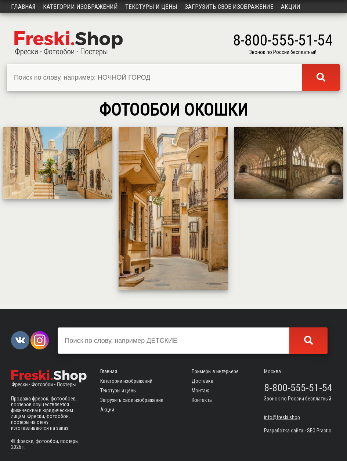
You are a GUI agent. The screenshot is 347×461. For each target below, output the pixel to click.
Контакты (202, 400)
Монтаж (200, 390)
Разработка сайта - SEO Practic (297, 430)
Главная (23, 6)
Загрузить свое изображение (229, 6)
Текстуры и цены (151, 6)
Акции (290, 6)
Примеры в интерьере (215, 371)
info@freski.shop (282, 417)
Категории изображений (80, 6)
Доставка (202, 381)
